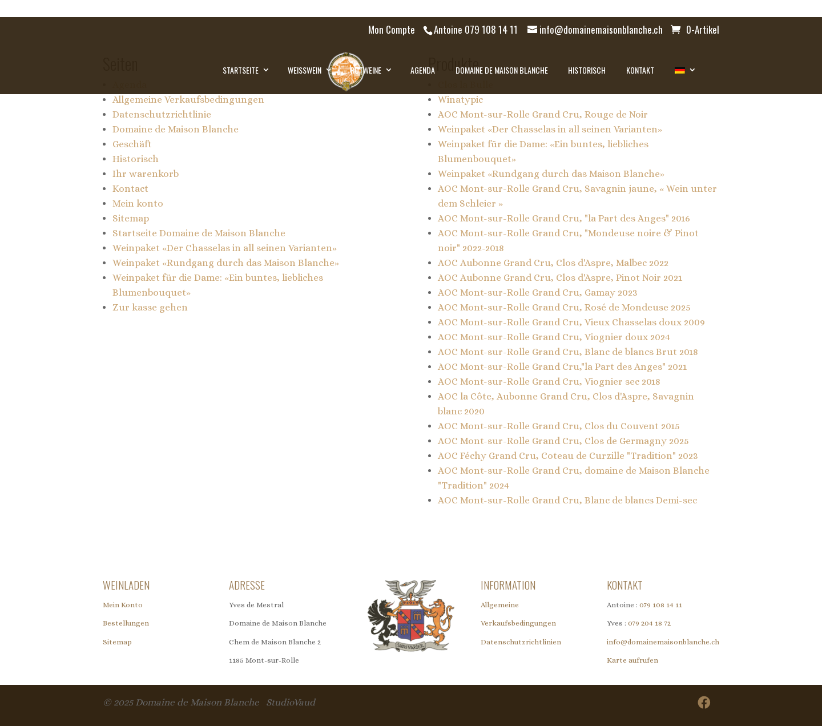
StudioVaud (290, 702)
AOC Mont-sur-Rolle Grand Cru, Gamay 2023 (538, 292)
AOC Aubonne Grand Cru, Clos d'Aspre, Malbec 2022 (553, 262)
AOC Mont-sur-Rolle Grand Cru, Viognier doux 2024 (554, 337)
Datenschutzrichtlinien (521, 642)
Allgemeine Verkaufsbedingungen (188, 99)
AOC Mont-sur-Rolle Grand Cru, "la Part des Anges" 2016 (564, 218)
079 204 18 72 (649, 623)
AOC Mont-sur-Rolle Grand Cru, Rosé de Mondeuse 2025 (564, 307)
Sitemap (130, 218)
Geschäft (132, 144)
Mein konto (137, 203)
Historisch (587, 70)
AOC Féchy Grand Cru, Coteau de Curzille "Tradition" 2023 (568, 455)
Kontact (130, 188)
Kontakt (640, 70)
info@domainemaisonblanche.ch (663, 642)
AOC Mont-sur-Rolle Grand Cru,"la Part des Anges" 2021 (562, 366)
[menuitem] (684, 70)
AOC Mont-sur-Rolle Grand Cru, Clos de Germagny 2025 (563, 440)
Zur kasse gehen (150, 307)
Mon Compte (391, 29)
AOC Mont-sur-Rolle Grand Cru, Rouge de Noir (543, 114)
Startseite (241, 70)
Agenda (422, 70)
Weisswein (304, 70)
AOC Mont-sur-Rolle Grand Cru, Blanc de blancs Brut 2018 (568, 351)
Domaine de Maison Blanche (502, 70)
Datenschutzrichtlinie (161, 114)
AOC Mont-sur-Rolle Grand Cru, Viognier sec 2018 (549, 381)
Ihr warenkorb (145, 173)
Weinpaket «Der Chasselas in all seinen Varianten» (224, 248)
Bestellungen (126, 623)
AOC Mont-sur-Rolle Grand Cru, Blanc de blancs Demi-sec (567, 500)
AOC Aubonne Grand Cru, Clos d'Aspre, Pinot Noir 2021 (560, 277)
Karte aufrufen (632, 660)
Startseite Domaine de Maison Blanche (198, 233)
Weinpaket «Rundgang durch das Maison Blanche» (225, 262)
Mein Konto (123, 604)
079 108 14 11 (660, 604)
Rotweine (365, 70)
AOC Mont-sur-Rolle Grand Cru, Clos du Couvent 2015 (559, 426)
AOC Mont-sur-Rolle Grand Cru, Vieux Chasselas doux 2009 (571, 322)
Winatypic (460, 99)
